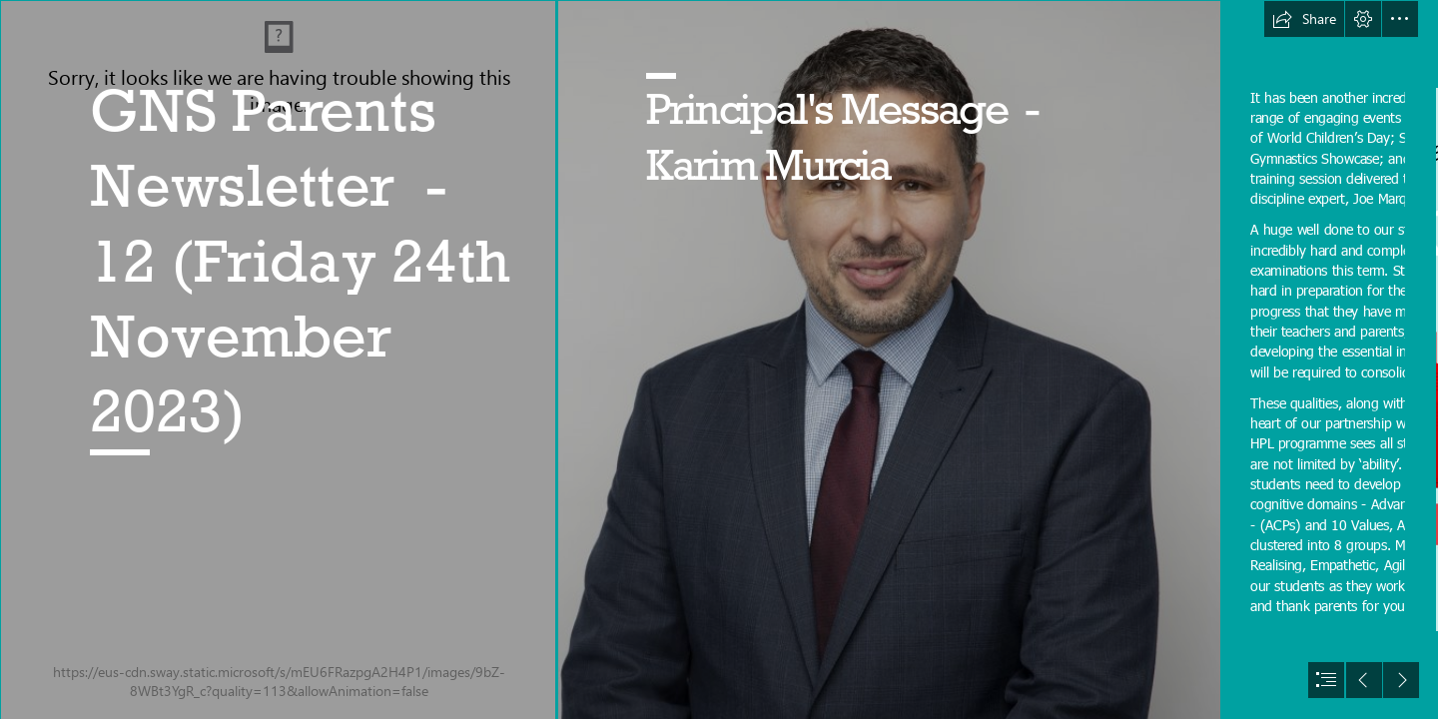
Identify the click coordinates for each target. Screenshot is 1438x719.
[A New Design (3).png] (277, 359)
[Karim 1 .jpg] (888, 359)
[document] (719, 359)
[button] (1304, 19)
